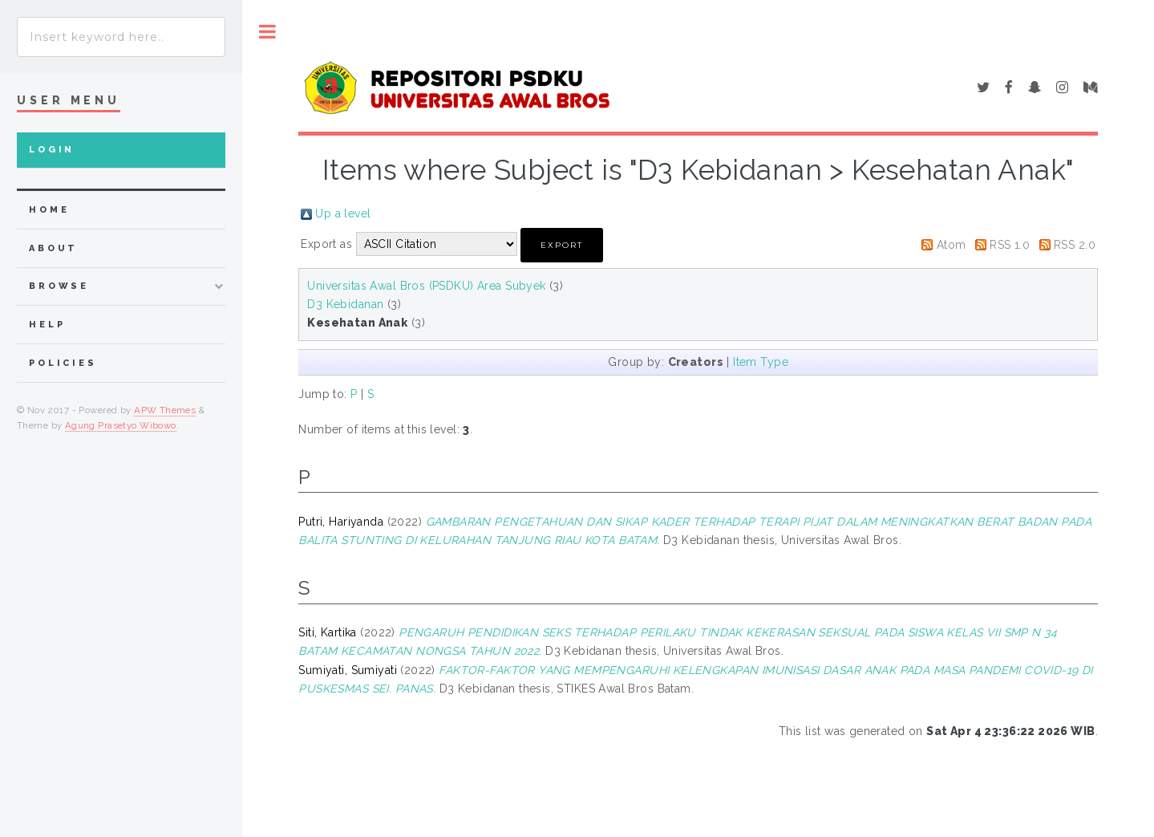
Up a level (342, 213)
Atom (951, 244)
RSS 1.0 (1010, 244)
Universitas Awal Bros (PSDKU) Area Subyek (426, 285)
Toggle (267, 31)
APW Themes (165, 410)
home (49, 210)
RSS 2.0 (1074, 244)
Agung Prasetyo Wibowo (120, 425)
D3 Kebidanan (345, 304)
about (53, 248)
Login (52, 149)
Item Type (760, 362)
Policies (63, 363)
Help (47, 324)
